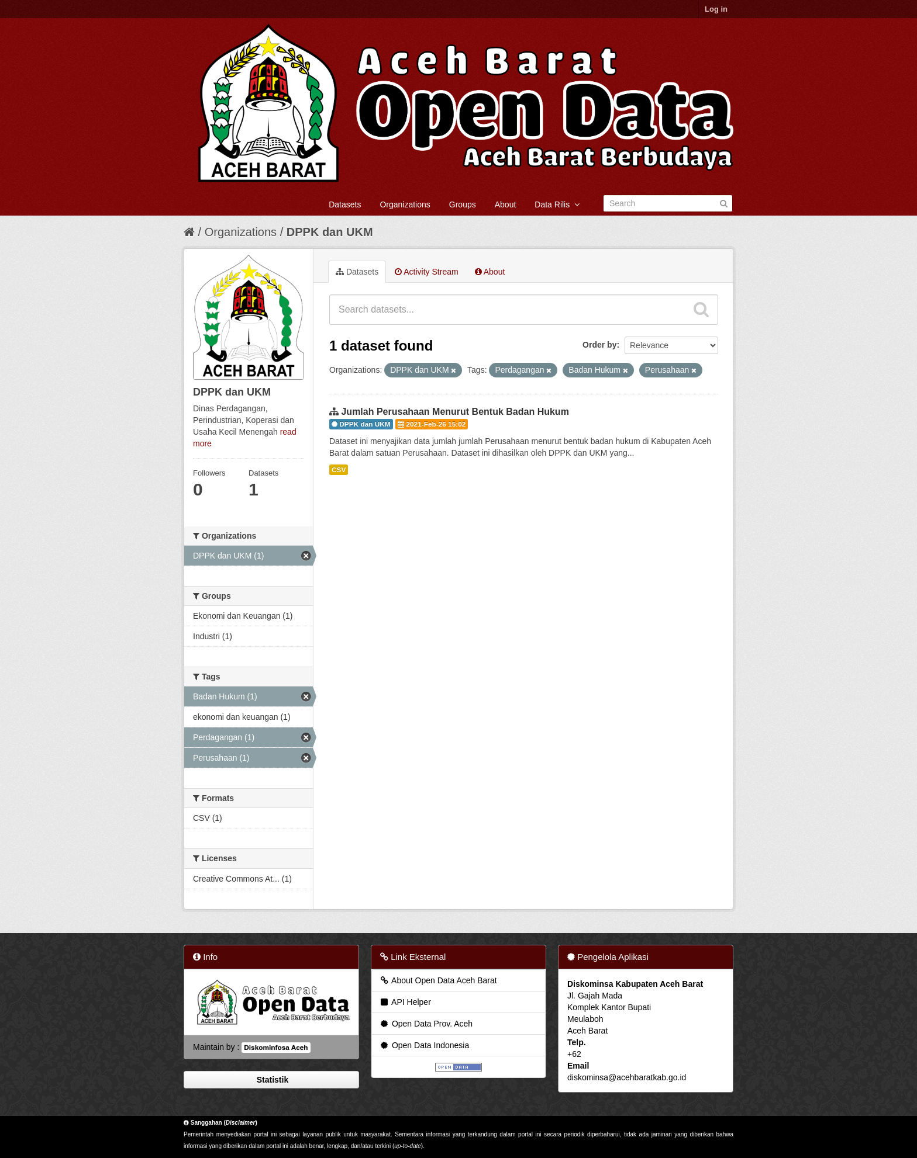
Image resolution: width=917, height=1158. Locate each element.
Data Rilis (557, 204)
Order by (599, 344)
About (505, 204)
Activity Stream (426, 271)
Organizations (405, 204)
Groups (462, 204)
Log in (716, 9)
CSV (339, 470)
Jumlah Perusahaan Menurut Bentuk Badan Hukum (454, 412)
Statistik (271, 1079)
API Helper (405, 1002)
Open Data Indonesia (424, 1045)
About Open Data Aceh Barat (438, 980)
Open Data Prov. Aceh (426, 1023)
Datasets (345, 204)
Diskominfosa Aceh (276, 1047)
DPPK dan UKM (330, 232)
